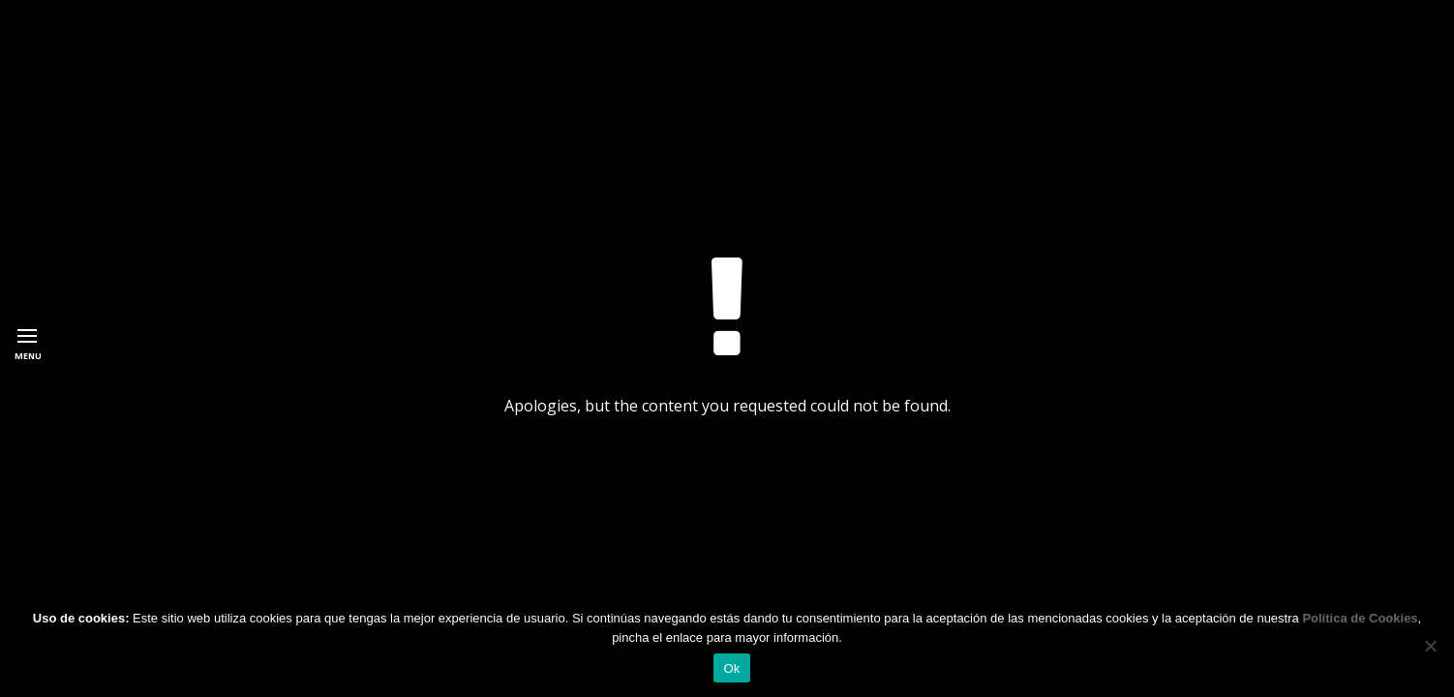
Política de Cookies (1359, 618)
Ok (731, 668)
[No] (1429, 645)
